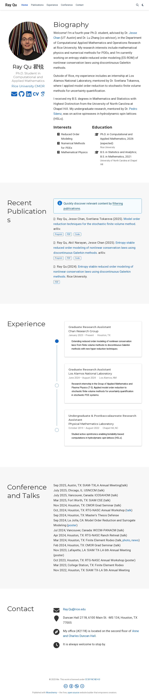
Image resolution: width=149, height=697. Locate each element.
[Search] (137, 5)
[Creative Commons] (74, 689)
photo (126, 543)
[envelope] (14, 95)
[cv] (36, 95)
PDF (69, 234)
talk (128, 513)
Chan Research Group (83, 331)
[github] (22, 95)
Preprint (58, 234)
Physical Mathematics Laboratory (91, 425)
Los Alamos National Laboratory (90, 374)
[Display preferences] (143, 5)
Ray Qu (11, 5)
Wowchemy (51, 695)
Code (77, 234)
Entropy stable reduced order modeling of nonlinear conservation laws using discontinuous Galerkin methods (94, 247)
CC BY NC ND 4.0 (92, 682)
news (135, 543)
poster (72, 528)
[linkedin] (28, 95)
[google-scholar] (42, 95)
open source (73, 695)
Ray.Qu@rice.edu (74, 612)
